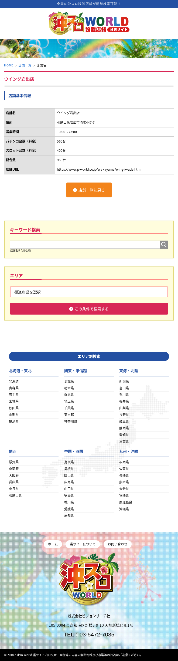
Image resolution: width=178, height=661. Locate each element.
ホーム (53, 544)
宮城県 (14, 401)
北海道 (14, 381)
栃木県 (69, 388)
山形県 (14, 414)
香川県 (69, 502)
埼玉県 (69, 401)
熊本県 (124, 482)
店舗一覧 (25, 65)
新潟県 (124, 381)
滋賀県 (14, 462)
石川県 (124, 394)
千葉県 (69, 408)
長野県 (124, 414)
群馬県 (69, 394)
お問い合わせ (117, 544)
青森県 (14, 388)
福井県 (124, 401)
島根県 (69, 468)
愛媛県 (69, 509)
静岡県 (124, 428)
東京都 (69, 414)
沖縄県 (124, 509)
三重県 (124, 441)
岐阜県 (124, 421)
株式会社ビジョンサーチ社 (89, 616)
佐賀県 (124, 468)
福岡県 (124, 462)
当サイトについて (83, 544)
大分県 (124, 488)
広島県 (69, 482)
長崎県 (124, 475)
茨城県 (69, 381)
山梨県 (124, 408)
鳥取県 (69, 462)
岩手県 (14, 394)
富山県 (124, 388)
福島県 (14, 421)
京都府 (14, 468)
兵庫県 (14, 482)
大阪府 (14, 475)
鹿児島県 (125, 502)
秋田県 (14, 408)
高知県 (69, 515)
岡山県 (69, 475)
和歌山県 (15, 495)
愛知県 (124, 434)
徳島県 (69, 495)
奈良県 (14, 488)
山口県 (69, 488)
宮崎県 (124, 495)
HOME (8, 65)
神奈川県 (70, 421)
